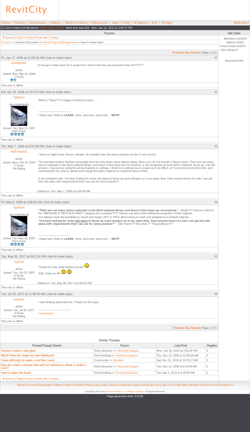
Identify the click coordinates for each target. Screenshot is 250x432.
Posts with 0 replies (47, 37)
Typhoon (19, 97)
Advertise (126, 384)
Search (140, 23)
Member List (196, 384)
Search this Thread (186, 52)
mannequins (46, 313)
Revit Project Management (60, 42)
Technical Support (128, 350)
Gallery (55, 23)
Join (155, 23)
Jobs (115, 23)
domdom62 (19, 63)
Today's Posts (24, 37)
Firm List (212, 384)
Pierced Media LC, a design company (125, 391)
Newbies (118, 360)
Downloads (38, 23)
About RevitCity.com (146, 384)
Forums (19, 23)
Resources (100, 23)
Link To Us (167, 384)
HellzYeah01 (18, 151)
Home (5, 23)
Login (167, 23)
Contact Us (226, 384)
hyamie (19, 262)
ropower (19, 299)
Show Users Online (52, 27)
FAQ (126, 23)
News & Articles (76, 23)
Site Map (181, 384)
